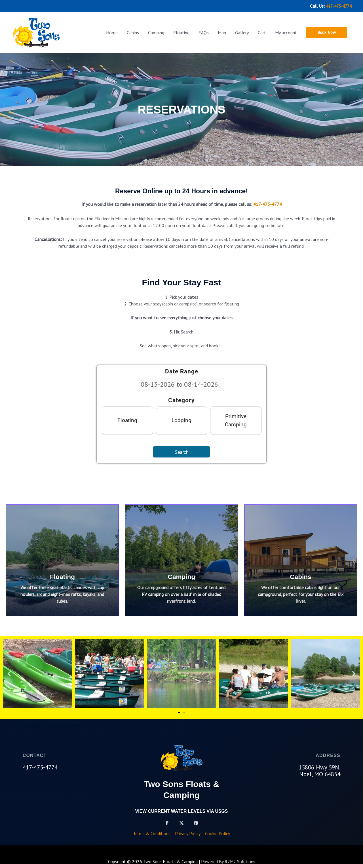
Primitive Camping (236, 419)
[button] (325, 32)
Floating (127, 419)
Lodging (181, 419)
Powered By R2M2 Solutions (228, 861)
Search (182, 451)
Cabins (301, 575)
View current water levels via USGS (181, 810)
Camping (181, 575)
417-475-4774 (337, 5)
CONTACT (35, 754)
